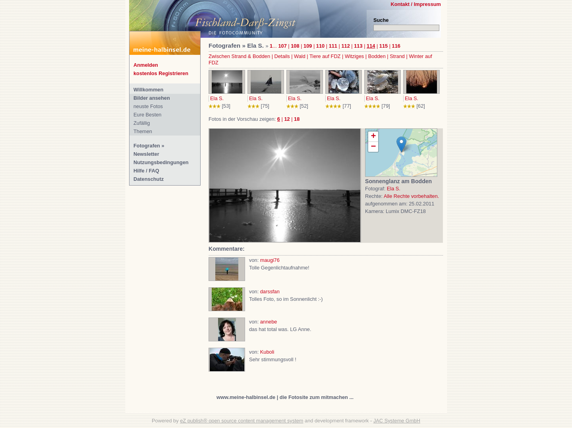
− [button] (373, 147)
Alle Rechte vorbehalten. (411, 196)
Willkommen (148, 90)
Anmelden (145, 65)
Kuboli (267, 352)
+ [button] (373, 137)
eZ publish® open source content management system (241, 421)
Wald (299, 56)
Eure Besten (147, 115)
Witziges (354, 56)
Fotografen (146, 146)
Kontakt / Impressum (415, 4)
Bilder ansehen (151, 98)
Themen (142, 131)
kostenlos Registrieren (160, 73)
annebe (268, 322)
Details (282, 56)
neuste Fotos (148, 106)
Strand (397, 56)
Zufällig (141, 123)
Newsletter (146, 154)
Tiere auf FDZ (324, 56)
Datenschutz (148, 179)
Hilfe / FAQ (146, 171)
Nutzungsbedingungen (161, 162)
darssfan (270, 291)
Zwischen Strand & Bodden (239, 56)
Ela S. (217, 98)
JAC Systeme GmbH (396, 421)
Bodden (377, 56)
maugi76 (270, 260)
